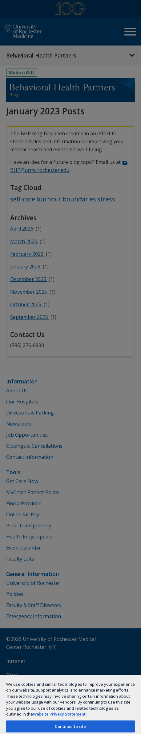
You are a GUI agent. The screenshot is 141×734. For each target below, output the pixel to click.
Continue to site (70, 726)
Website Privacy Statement (59, 714)
